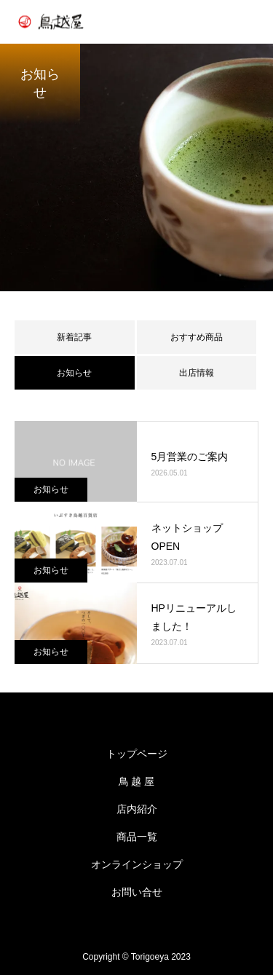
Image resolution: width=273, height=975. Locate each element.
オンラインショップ (137, 864)
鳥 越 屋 (137, 781)
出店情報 (196, 373)
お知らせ (50, 489)
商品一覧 (136, 836)
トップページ (136, 753)
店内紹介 (136, 809)
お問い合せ (136, 892)
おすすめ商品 (196, 337)
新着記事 (74, 337)
